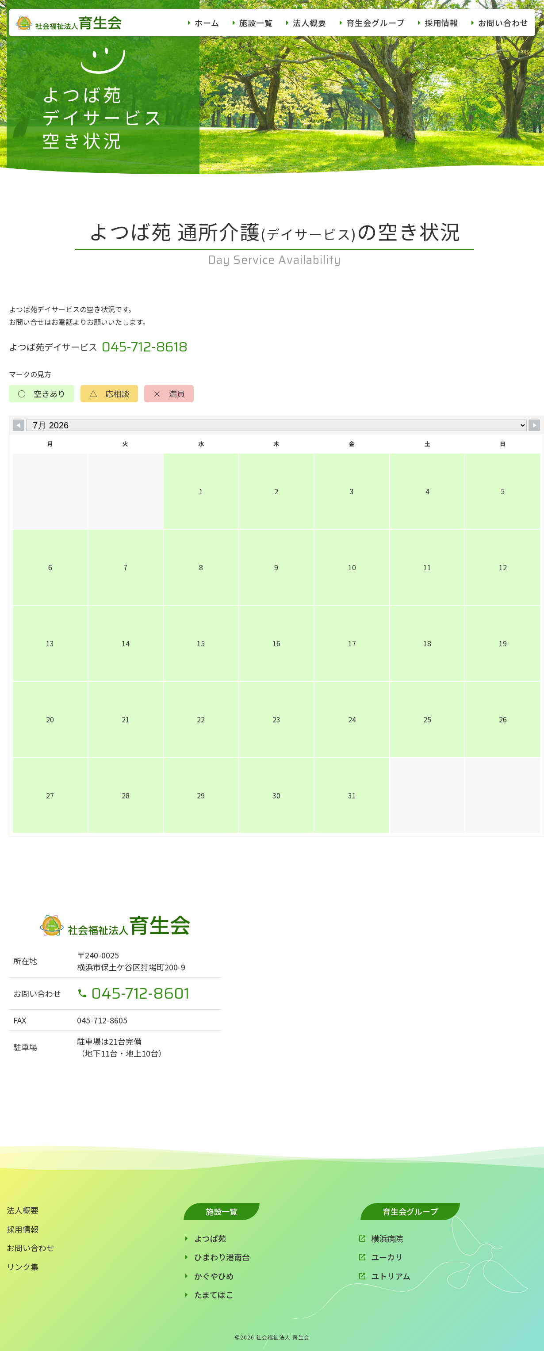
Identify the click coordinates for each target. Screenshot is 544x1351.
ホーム (207, 22)
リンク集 (22, 1266)
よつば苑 (210, 1238)
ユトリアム (390, 1276)
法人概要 (309, 22)
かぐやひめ (214, 1276)
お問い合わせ (503, 22)
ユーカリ (387, 1257)
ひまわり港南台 (222, 1257)
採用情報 (441, 22)
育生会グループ (375, 22)
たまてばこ (214, 1294)
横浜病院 (387, 1238)
